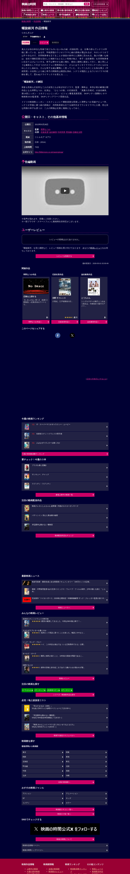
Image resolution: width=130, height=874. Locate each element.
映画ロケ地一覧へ (64, 814)
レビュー (43, 42)
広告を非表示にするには (97, 379)
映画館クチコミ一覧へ (64, 809)
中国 (24, 771)
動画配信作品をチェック (64, 536)
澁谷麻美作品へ (93, 322)
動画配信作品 (82, 14)
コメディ (26, 803)
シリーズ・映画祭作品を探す (64, 695)
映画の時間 (26, 21)
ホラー (68, 803)
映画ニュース (47, 14)
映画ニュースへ (64, 608)
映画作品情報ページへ (31, 845)
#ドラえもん (27, 690)
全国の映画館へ (64, 782)
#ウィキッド (39, 690)
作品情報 (37, 21)
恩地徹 (69, 132)
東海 (67, 757)
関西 (24, 757)
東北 (67, 762)
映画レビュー (64, 678)
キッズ (68, 798)
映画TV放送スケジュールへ (64, 735)
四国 (67, 771)
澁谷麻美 (53, 132)
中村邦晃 (61, 132)
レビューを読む (99, 14)
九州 (24, 776)
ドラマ (25, 37)
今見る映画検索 (99, 4)
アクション (27, 793)
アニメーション (72, 793)
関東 (67, 752)
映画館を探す (30, 14)
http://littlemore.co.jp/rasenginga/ (49, 152)
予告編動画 (64, 14)
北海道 (25, 762)
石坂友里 (45, 132)
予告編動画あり (35, 37)
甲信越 (25, 766)
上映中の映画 (47, 10)
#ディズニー (66, 690)
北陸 (67, 766)
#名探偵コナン (52, 690)
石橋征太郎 (77, 132)
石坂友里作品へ (64, 322)
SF (24, 798)
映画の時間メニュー (30, 10)
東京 (24, 752)
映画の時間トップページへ (33, 850)
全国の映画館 (54, 869)
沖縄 (67, 776)
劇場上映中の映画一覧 (64, 495)
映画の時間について (64, 839)
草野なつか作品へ (35, 322)
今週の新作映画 (64, 10)
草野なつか (46, 129)
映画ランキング (99, 10)
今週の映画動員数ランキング (33, 454)
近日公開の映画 (82, 10)
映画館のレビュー (56, 871)
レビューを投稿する (64, 256)
